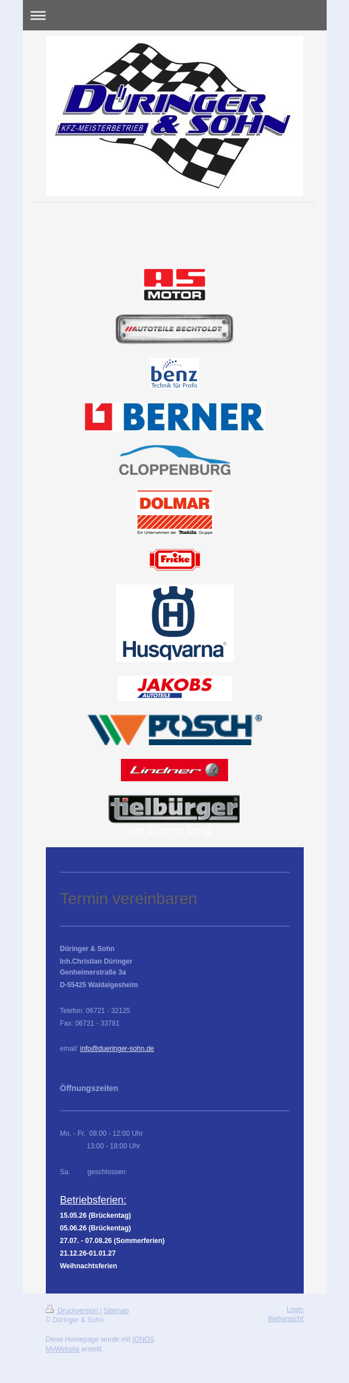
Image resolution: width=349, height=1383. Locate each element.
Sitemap (116, 1311)
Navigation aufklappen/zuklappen (175, 15)
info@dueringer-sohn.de (117, 1049)
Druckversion (73, 1311)
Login (295, 1310)
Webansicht (285, 1319)
